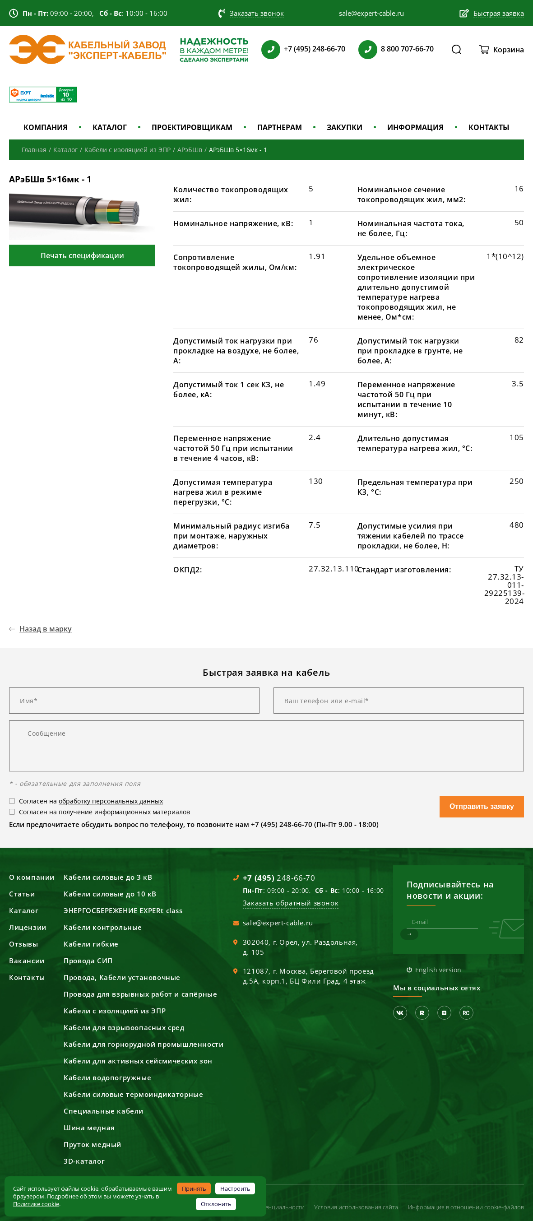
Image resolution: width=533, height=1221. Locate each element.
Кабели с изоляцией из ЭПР (115, 1010)
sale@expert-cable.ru (278, 922)
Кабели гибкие (91, 943)
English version (438, 970)
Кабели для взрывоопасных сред (124, 1027)
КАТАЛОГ (110, 127)
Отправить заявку (482, 806)
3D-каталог (84, 1160)
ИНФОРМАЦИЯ (415, 127)
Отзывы (23, 943)
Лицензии (27, 927)
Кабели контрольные (103, 927)
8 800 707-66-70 (407, 49)
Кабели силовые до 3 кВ (108, 877)
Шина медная (89, 1127)
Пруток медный (92, 1144)
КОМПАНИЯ (45, 127)
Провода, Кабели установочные (122, 977)
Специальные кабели (104, 1110)
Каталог (23, 910)
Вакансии (27, 960)
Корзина (508, 49)
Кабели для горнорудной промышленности (143, 1044)
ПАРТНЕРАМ (279, 127)
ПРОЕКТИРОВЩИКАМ (192, 127)
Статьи (22, 893)
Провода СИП (88, 960)
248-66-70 (279, 878)
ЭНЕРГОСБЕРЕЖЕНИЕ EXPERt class (123, 910)
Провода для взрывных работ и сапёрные (140, 993)
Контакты (27, 977)
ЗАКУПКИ (344, 127)
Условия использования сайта (356, 1207)
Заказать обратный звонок (290, 902)
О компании (32, 877)
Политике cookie (36, 1204)
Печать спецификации (82, 255)
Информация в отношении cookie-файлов (466, 1207)
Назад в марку (45, 629)
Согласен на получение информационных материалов (104, 812)
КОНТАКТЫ (489, 127)
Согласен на (91, 801)
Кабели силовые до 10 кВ (110, 893)
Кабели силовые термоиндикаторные (133, 1094)
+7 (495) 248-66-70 (314, 49)
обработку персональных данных (111, 801)
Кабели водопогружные (107, 1077)
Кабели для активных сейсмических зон (138, 1060)
